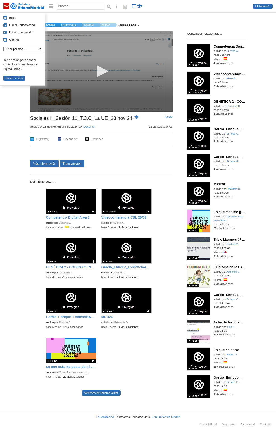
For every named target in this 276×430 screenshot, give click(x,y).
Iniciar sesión (262, 6)
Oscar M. (89, 25)
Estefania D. (66, 272)
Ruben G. (232, 354)
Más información (44, 163)
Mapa (229, 424)
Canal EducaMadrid (22, 25)
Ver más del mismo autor (101, 393)
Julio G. (231, 326)
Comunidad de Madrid (166, 417)
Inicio (12, 17)
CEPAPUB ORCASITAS (69, 25)
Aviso (248, 424)
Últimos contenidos (21, 32)
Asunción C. (233, 271)
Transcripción (72, 163)
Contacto (265, 424)
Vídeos (106, 25)
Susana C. (65, 222)
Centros (14, 39)
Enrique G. (120, 272)
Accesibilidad (208, 424)
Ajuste (168, 116)
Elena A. (119, 222)
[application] (101, 71)
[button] (101, 71)
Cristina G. (233, 244)
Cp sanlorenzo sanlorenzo (74, 372)
